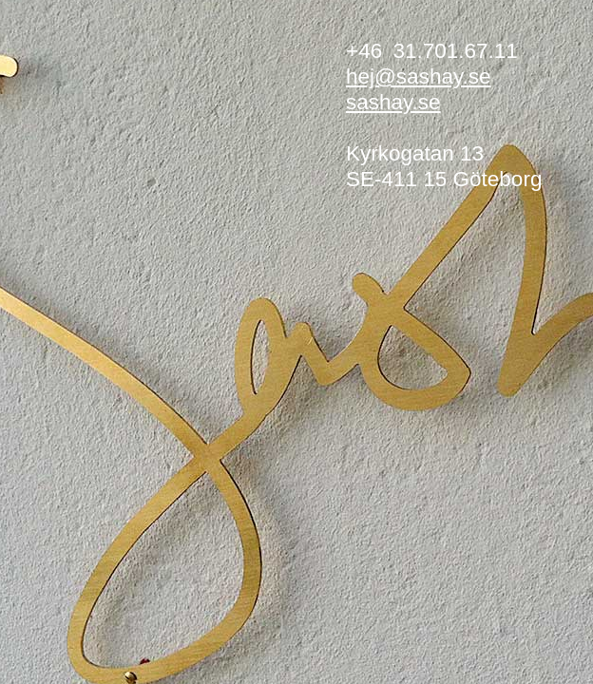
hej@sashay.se (418, 76)
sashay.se (393, 102)
